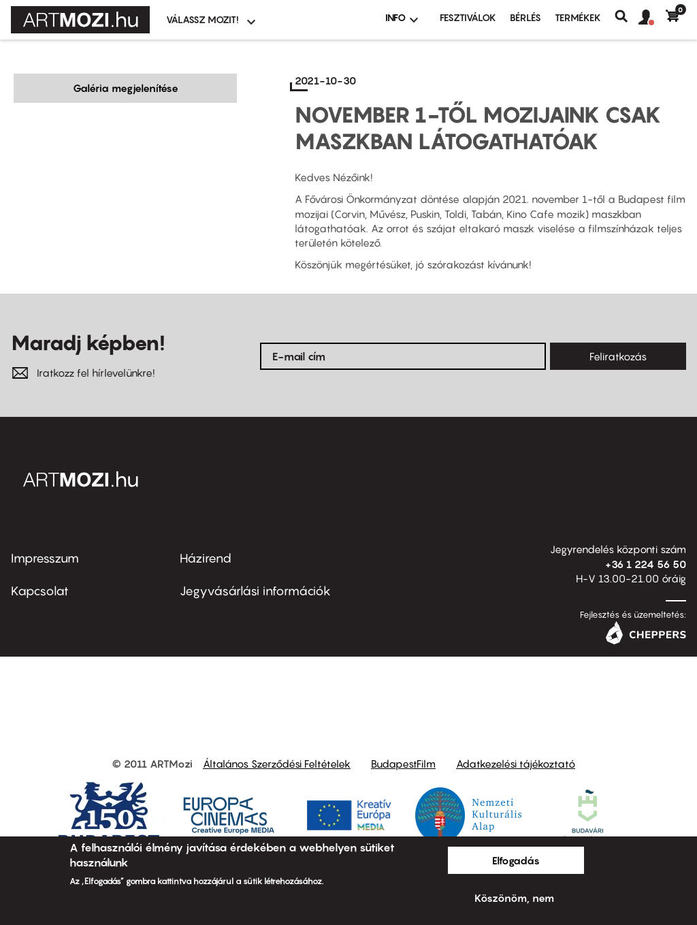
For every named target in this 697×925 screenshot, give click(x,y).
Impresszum (45, 558)
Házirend (205, 558)
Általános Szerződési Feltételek (277, 763)
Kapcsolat (40, 591)
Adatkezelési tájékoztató (515, 763)
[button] (652, 18)
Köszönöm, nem (514, 898)
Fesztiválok (468, 17)
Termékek (578, 17)
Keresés (626, 16)
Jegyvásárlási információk (255, 591)
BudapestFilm (403, 763)
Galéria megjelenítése (125, 88)
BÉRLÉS (525, 17)
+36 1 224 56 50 (645, 564)
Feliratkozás (618, 356)
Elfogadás (516, 860)
